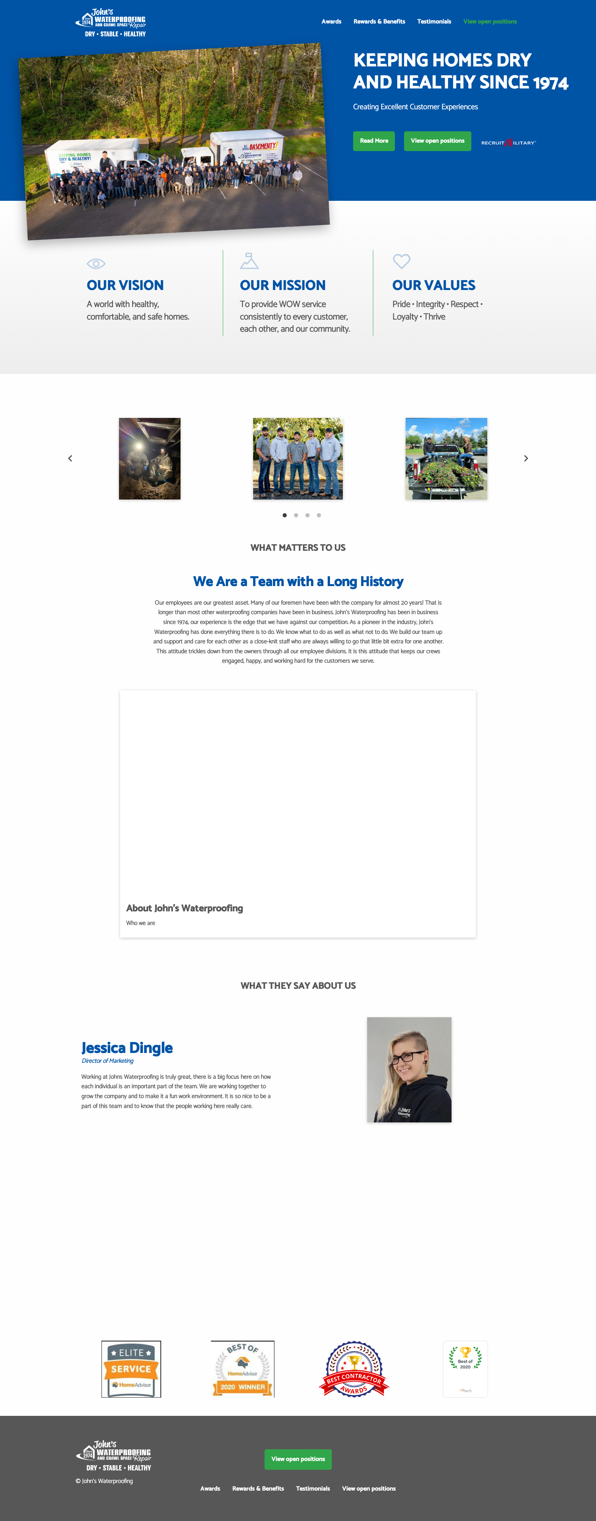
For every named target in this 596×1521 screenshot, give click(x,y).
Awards (331, 22)
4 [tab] (315, 511)
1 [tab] (281, 511)
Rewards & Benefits (379, 22)
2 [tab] (292, 511)
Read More (374, 141)
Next (526, 458)
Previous (70, 458)
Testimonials (434, 22)
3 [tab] (304, 511)
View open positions (490, 22)
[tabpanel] (150, 459)
